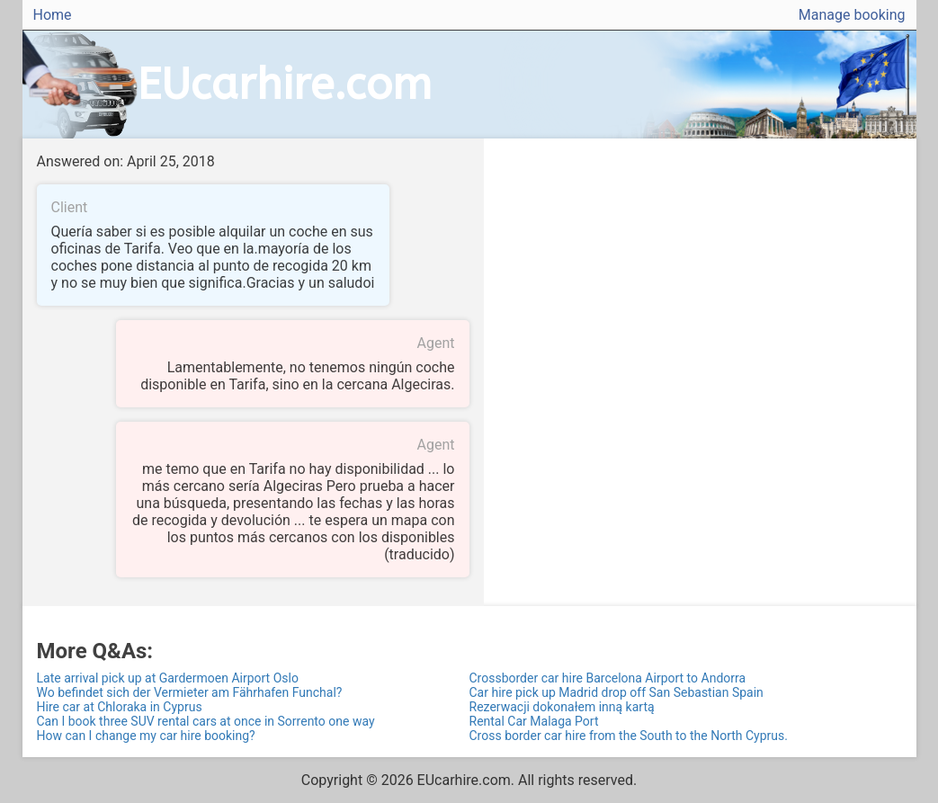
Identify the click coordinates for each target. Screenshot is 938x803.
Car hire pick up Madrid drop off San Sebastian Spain (616, 692)
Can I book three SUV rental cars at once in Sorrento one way (206, 721)
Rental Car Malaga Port (534, 721)
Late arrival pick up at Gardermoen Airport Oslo (168, 678)
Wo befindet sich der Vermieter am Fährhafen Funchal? (190, 692)
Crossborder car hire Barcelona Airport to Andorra (607, 678)
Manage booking (852, 14)
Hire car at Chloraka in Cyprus (119, 707)
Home (52, 14)
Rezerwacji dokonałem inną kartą (562, 707)
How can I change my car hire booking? (146, 735)
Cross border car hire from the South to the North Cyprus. (628, 735)
